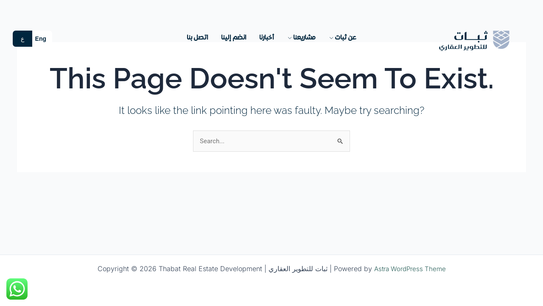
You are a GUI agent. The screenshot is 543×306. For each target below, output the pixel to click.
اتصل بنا (197, 38)
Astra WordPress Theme (410, 268)
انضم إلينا (233, 38)
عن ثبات (342, 38)
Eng (40, 38)
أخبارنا (266, 38)
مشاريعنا (301, 38)
